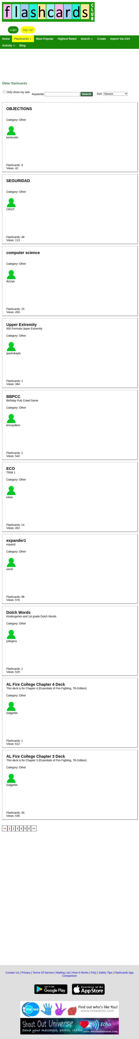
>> (33, 828)
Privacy (26, 972)
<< (4, 828)
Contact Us (12, 972)
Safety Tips (105, 972)
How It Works (80, 972)
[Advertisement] (69, 63)
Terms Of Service (43, 972)
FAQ (93, 972)
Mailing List (63, 972)
